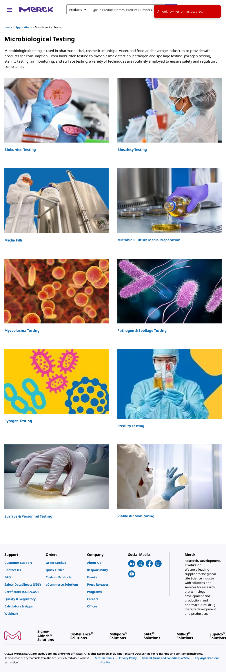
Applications (23, 27)
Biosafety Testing (132, 149)
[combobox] (122, 9)
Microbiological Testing (48, 27)
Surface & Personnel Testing (28, 516)
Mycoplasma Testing (22, 330)
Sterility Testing (130, 425)
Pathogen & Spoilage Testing (142, 330)
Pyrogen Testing (18, 420)
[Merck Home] (36, 9)
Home (8, 27)
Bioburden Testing (20, 149)
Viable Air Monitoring (135, 516)
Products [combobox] (75, 9)
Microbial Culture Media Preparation (148, 240)
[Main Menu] (9, 10)
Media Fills (13, 240)
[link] (22, 562)
